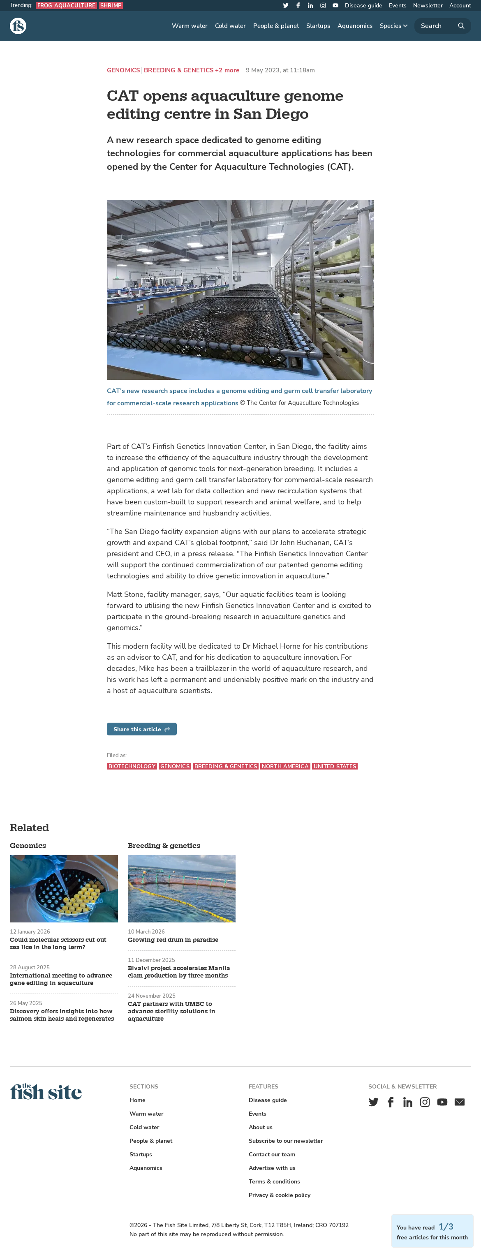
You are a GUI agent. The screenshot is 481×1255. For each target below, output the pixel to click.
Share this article (141, 729)
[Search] (442, 26)
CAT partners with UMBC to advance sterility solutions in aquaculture (171, 1012)
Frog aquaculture (66, 5)
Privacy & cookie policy (279, 1195)
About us (261, 1127)
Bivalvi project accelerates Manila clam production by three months (179, 972)
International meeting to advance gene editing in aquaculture (61, 979)
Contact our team (272, 1154)
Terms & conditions (274, 1182)
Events (398, 5)
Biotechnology (132, 766)
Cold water (230, 26)
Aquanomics (355, 26)
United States (335, 766)
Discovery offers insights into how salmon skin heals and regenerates (62, 1015)
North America (285, 766)
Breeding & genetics (178, 70)
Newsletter (428, 5)
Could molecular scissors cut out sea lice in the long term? (58, 943)
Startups (318, 26)
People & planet (276, 26)
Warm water (190, 26)
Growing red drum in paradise (173, 940)
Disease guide (363, 5)
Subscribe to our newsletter (286, 1141)
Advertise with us (272, 1168)
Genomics (123, 70)
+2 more (227, 70)
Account (460, 5)
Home (138, 1100)
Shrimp (110, 5)
